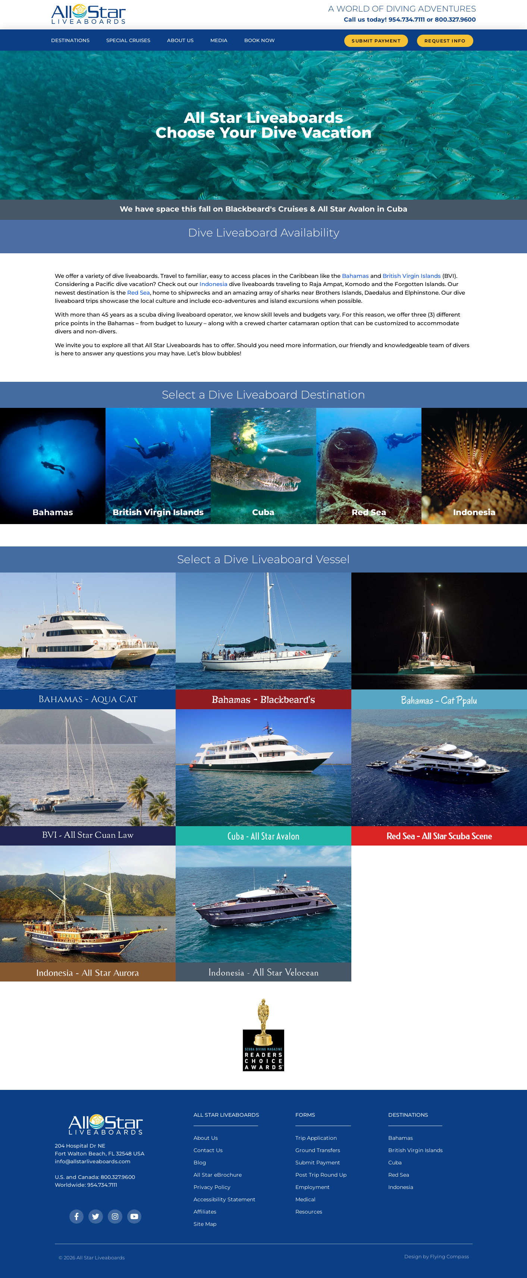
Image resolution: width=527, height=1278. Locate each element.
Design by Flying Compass (436, 1256)
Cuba (263, 512)
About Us (180, 40)
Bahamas (355, 275)
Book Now (259, 40)
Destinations (70, 40)
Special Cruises (128, 40)
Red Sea (138, 292)
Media (219, 40)
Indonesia (214, 284)
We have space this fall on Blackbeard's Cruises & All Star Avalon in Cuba (263, 208)
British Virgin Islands (412, 275)
